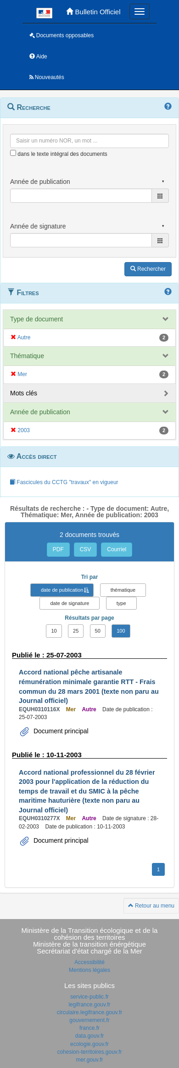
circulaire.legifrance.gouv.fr (90, 1012)
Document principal (60, 731)
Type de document (36, 319)
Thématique (27, 356)
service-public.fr (89, 997)
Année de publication (40, 412)
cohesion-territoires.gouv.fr (89, 1052)
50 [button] (98, 631)
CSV (85, 549)
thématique (123, 590)
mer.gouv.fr (89, 1060)
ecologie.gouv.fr (89, 1044)
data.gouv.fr (89, 1036)
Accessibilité (89, 962)
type (121, 603)
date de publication (62, 590)
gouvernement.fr (89, 1020)
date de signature (69, 603)
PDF (58, 549)
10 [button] (53, 631)
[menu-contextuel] (13, 153)
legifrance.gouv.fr (89, 1004)
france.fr (89, 1028)
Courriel (116, 549)
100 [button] (121, 631)
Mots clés (23, 393)
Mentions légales (89, 970)
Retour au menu (151, 905)
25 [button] (75, 631)
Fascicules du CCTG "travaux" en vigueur (64, 482)
